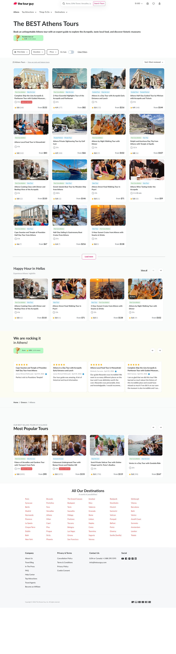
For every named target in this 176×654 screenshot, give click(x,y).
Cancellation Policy (64, 596)
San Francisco (72, 576)
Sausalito (71, 548)
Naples (91, 560)
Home (15, 402)
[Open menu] (148, 3)
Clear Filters (82, 52)
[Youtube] (122, 596)
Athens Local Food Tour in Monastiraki (105, 368)
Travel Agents (30, 620)
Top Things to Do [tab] (75, 506)
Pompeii (113, 556)
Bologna (70, 564)
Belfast (112, 560)
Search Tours (99, 3)
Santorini (113, 548)
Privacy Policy (62, 604)
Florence (28, 556)
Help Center (30, 612)
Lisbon (91, 556)
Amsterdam (135, 564)
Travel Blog (29, 600)
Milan (48, 556)
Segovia (92, 572)
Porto (112, 564)
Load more (89, 257)
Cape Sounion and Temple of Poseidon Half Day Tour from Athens (31, 369)
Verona (91, 576)
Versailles (50, 548)
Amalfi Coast (136, 556)
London (134, 568)
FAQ (27, 608)
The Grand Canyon (74, 536)
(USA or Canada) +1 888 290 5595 (102, 596)
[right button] (160, 270)
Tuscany (70, 560)
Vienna (133, 540)
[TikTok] (133, 596)
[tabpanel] (88, 515)
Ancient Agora (34, 515)
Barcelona (135, 544)
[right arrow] (160, 350)
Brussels (49, 536)
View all (144, 270)
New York (29, 576)
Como (91, 564)
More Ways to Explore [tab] (122, 506)
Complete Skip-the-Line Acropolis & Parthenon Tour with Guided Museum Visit (143, 369)
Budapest (71, 540)
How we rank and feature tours (39, 62)
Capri (48, 560)
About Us (29, 596)
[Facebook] (126, 596)
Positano (70, 556)
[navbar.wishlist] (153, 3)
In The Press (30, 604)
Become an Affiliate (32, 624)
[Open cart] (159, 3)
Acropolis (96, 515)
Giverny (113, 568)
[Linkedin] (135, 596)
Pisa (48, 564)
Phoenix (49, 576)
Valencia (92, 544)
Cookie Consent (63, 608)
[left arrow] (152, 350)
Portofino (50, 540)
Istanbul (92, 536)
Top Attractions (31, 616)
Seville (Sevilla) (115, 572)
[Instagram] (129, 596)
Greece (24, 402)
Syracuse (28, 540)
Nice (90, 540)
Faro (48, 544)
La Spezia (28, 560)
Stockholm (114, 540)
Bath (133, 548)
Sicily (48, 572)
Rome (91, 552)
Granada (92, 548)
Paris (27, 536)
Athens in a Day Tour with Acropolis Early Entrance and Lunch (67, 369)
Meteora (64, 515)
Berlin (27, 544)
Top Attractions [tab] (52, 506)
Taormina (92, 568)
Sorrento (134, 560)
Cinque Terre (30, 564)
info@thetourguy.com (97, 600)
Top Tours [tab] (97, 506)
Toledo (133, 572)
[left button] (153, 270)
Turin (69, 544)
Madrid (28, 548)
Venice (133, 552)
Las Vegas (71, 568)
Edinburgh (135, 536)
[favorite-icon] (44, 72)
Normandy (29, 552)
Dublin (27, 568)
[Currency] (139, 3)
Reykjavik (113, 536)
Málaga (70, 552)
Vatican (113, 552)
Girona (70, 572)
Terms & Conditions (65, 600)
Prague (49, 568)
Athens (16, 12)
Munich (113, 544)
